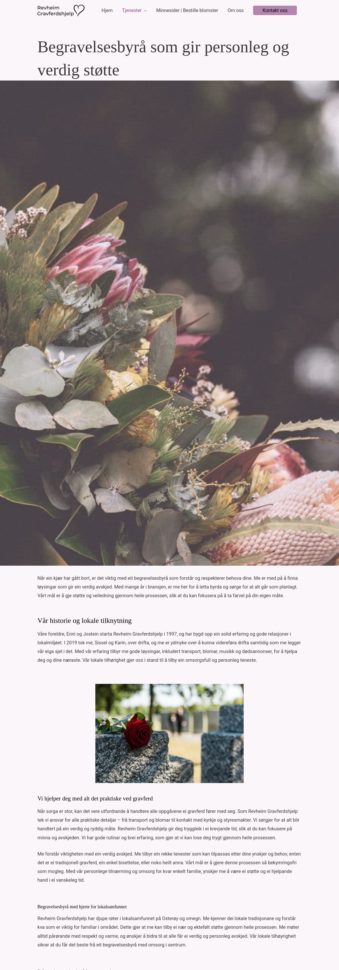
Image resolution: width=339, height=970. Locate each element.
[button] (275, 10)
